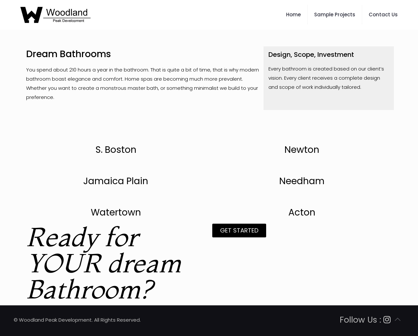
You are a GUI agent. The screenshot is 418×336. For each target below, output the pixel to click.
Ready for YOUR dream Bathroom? (103, 263)
